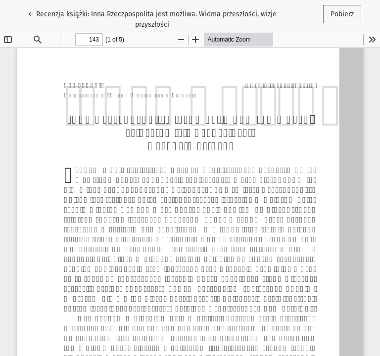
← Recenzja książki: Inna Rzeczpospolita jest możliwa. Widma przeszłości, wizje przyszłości (152, 18)
